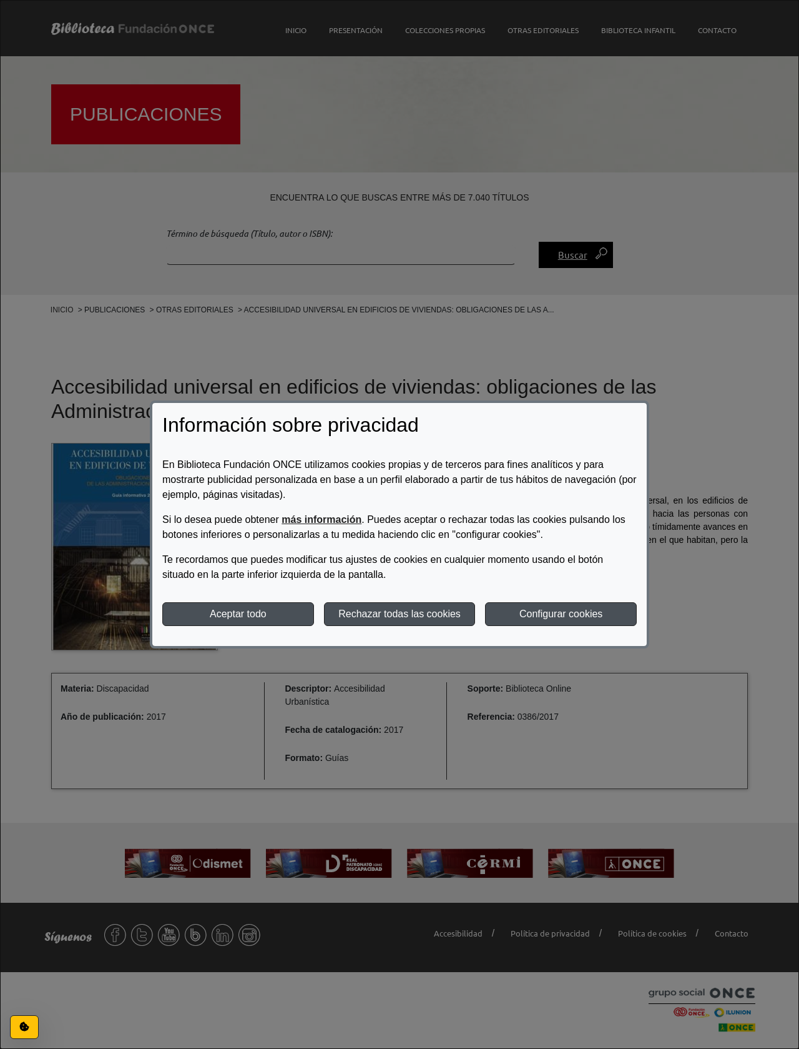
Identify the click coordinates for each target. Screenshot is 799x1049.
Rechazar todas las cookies (399, 614)
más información (321, 519)
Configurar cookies (560, 614)
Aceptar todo (238, 614)
